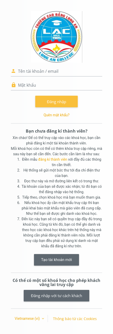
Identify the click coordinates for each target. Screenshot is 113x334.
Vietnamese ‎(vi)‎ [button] (28, 318)
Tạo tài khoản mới (56, 259)
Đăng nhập (56, 101)
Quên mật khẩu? (56, 115)
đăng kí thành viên (52, 159)
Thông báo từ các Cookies (75, 318)
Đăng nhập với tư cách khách (56, 295)
